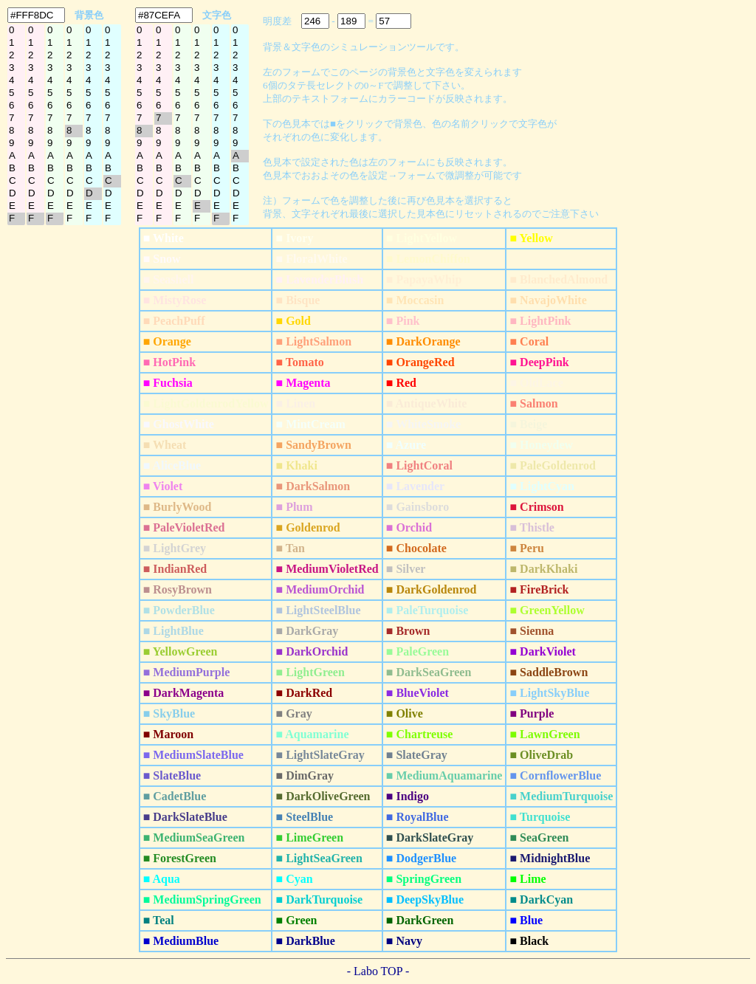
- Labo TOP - (378, 971)
